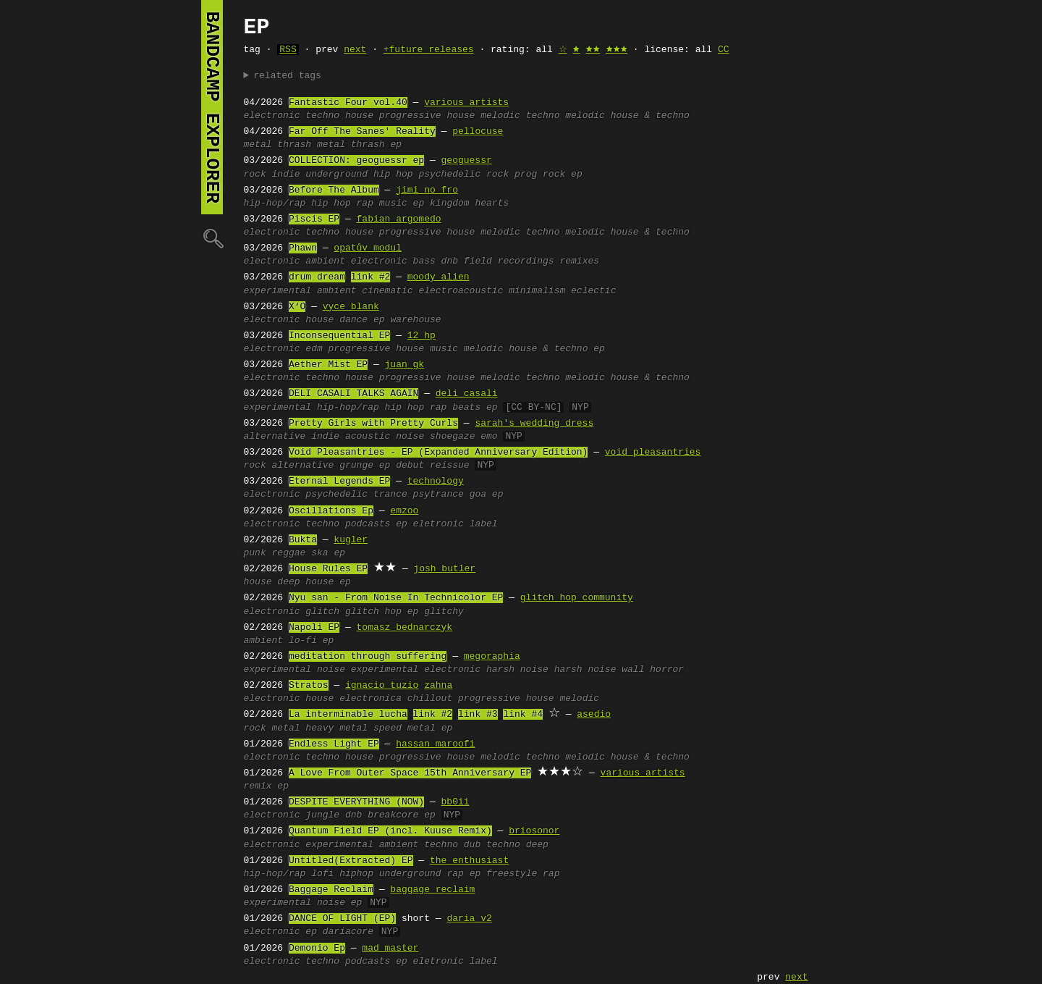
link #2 (371, 277)
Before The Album (334, 190)
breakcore (393, 815)
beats (466, 407)
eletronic (438, 524)
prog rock (539, 174)
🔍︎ (212, 238)
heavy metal (336, 728)
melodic (579, 698)
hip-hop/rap (275, 203)
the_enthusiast (469, 860)
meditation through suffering (367, 656)
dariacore (348, 931)
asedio (594, 714)
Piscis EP (314, 219)
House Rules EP (328, 569)
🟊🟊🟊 (616, 49)
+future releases (429, 49)
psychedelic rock (463, 174)
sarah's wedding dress (534, 423)
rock (255, 174)
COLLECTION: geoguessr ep (356, 160)
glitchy (444, 611)
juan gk (405, 364)
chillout (429, 698)
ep (396, 144)
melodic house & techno (627, 115)
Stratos (309, 685)
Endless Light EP (334, 744)
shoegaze (452, 436)
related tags (287, 76)
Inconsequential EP (339, 335)
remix (258, 786)
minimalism (537, 291)
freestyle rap (522, 873)
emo (488, 436)
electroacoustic (460, 291)
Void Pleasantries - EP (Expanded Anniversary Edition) (438, 452)
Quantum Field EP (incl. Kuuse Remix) (390, 831)
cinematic (387, 291)
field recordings (509, 261)
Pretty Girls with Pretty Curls (373, 423)
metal (258, 144)
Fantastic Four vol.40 (348, 102)
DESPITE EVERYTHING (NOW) (356, 802)
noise (410, 436)
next (355, 49)
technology (435, 481)
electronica (370, 698)
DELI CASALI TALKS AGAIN (353, 393)
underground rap (421, 873)
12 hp (421, 335)
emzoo (404, 511)
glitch (322, 611)
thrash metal (311, 144)
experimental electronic (415, 669)
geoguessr (466, 160)
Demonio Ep (317, 948)
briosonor (534, 831)
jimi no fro (427, 190)
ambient (337, 291)
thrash (368, 144)
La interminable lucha (348, 714)
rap (365, 203)
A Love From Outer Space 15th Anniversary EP (410, 773)
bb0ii (455, 802)
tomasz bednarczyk (405, 627)
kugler (351, 540)
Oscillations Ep (331, 511)
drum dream (317, 277)
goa (478, 494)
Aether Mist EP (328, 364)
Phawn (303, 248)
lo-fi (303, 640)
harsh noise (517, 669)
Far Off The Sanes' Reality (362, 131)
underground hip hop (358, 174)
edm (313, 349)
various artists (466, 102)
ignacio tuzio (381, 685)
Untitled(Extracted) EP (351, 860)
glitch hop (373, 611)
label (484, 524)
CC (723, 49)
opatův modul (368, 248)
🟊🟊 (592, 49)
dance (353, 320)
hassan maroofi (435, 744)
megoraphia (492, 656)
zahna (438, 685)
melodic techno (519, 115)
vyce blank (351, 307)
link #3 (478, 714)
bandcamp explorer (212, 107)
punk (255, 553)
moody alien (438, 277)
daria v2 (468, 918)
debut (410, 465)
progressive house (427, 115)
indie (286, 174)
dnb (449, 261)
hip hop (331, 203)
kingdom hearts (469, 203)
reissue (450, 465)
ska (319, 553)
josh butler (444, 569)
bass (424, 261)
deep (537, 844)
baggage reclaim (432, 889)
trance (390, 494)
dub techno (492, 844)
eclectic (593, 291)
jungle (322, 815)
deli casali (467, 393)
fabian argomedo (399, 219)
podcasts (367, 524)
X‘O (297, 307)
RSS (287, 49)
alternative (275, 436)
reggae (289, 553)
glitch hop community (576, 598)
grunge (356, 465)
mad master (390, 948)
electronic (272, 115)
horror (667, 669)
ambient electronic (356, 261)
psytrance (438, 494)
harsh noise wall (599, 669)
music (393, 203)
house (359, 115)
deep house (305, 582)
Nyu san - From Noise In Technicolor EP (396, 598)
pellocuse (477, 131)
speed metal (404, 728)
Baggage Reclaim (331, 889)
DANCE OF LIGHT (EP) (342, 918)
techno (322, 115)
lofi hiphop (342, 873)
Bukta (303, 540)
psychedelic (336, 494)
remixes (579, 261)
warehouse (415, 320)
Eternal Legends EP (339, 481)
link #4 (523, 714)
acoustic (367, 436)
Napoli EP (314, 627)
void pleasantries (653, 452)
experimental (278, 291)
